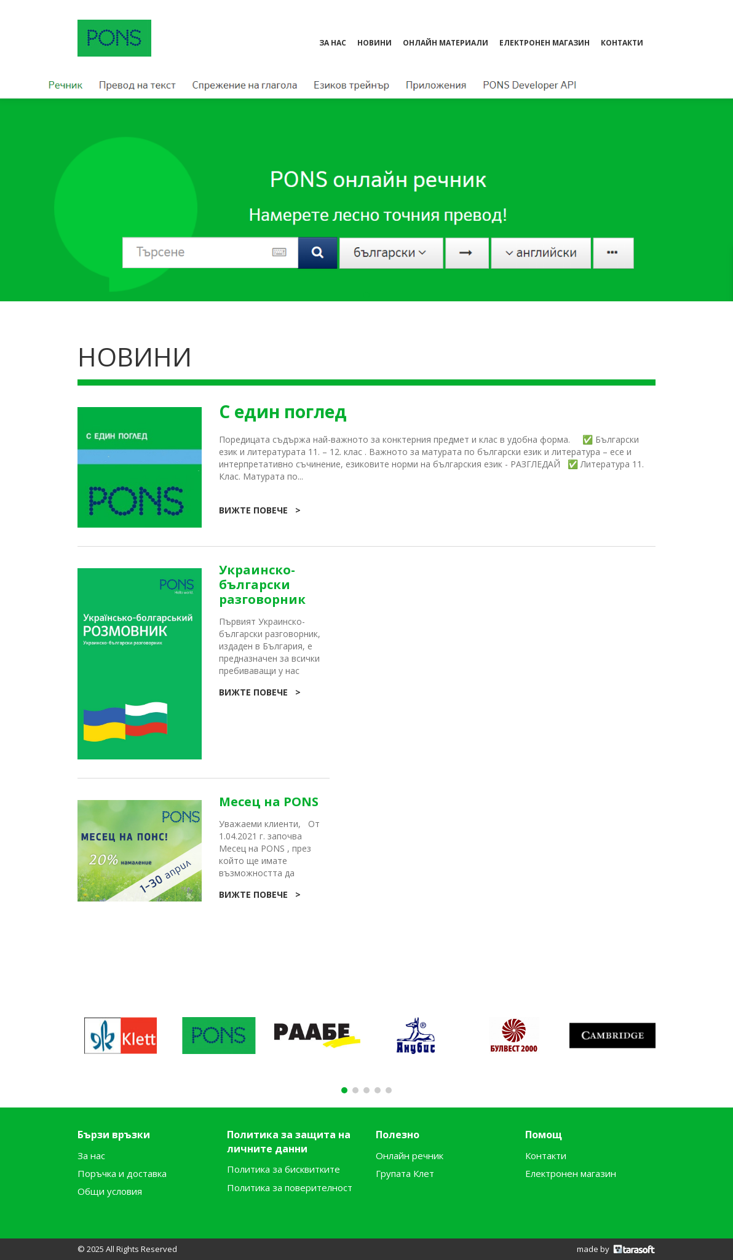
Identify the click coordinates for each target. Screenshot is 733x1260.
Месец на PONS (269, 801)
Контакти (545, 1155)
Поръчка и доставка (122, 1173)
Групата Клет (405, 1173)
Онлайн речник (409, 1155)
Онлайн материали (445, 43)
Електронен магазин (570, 1173)
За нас (332, 43)
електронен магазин (544, 43)
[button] (366, 295)
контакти (622, 43)
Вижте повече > (260, 510)
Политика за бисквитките (283, 1169)
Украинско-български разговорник (262, 585)
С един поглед (283, 411)
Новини (374, 43)
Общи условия (109, 1191)
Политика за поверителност (289, 1187)
